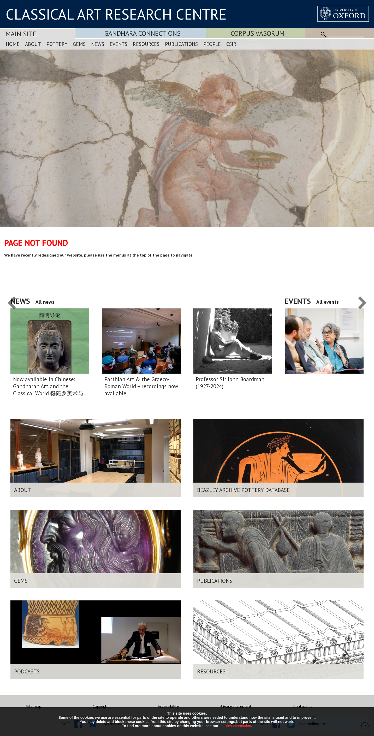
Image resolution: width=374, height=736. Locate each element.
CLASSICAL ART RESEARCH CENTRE (116, 14)
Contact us (302, 706)
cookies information (235, 726)
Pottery (56, 44)
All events (327, 302)
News (97, 44)
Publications (181, 44)
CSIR (231, 44)
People (212, 44)
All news (45, 302)
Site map (33, 706)
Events (118, 44)
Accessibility (168, 706)
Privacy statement (235, 706)
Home (13, 44)
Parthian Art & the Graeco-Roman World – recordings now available (141, 386)
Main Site (20, 33)
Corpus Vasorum (257, 33)
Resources (146, 44)
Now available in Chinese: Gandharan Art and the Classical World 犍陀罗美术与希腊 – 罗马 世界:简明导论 (48, 386)
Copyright (101, 706)
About (33, 44)
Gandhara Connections (142, 33)
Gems (79, 44)
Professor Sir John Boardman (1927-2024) (230, 383)
